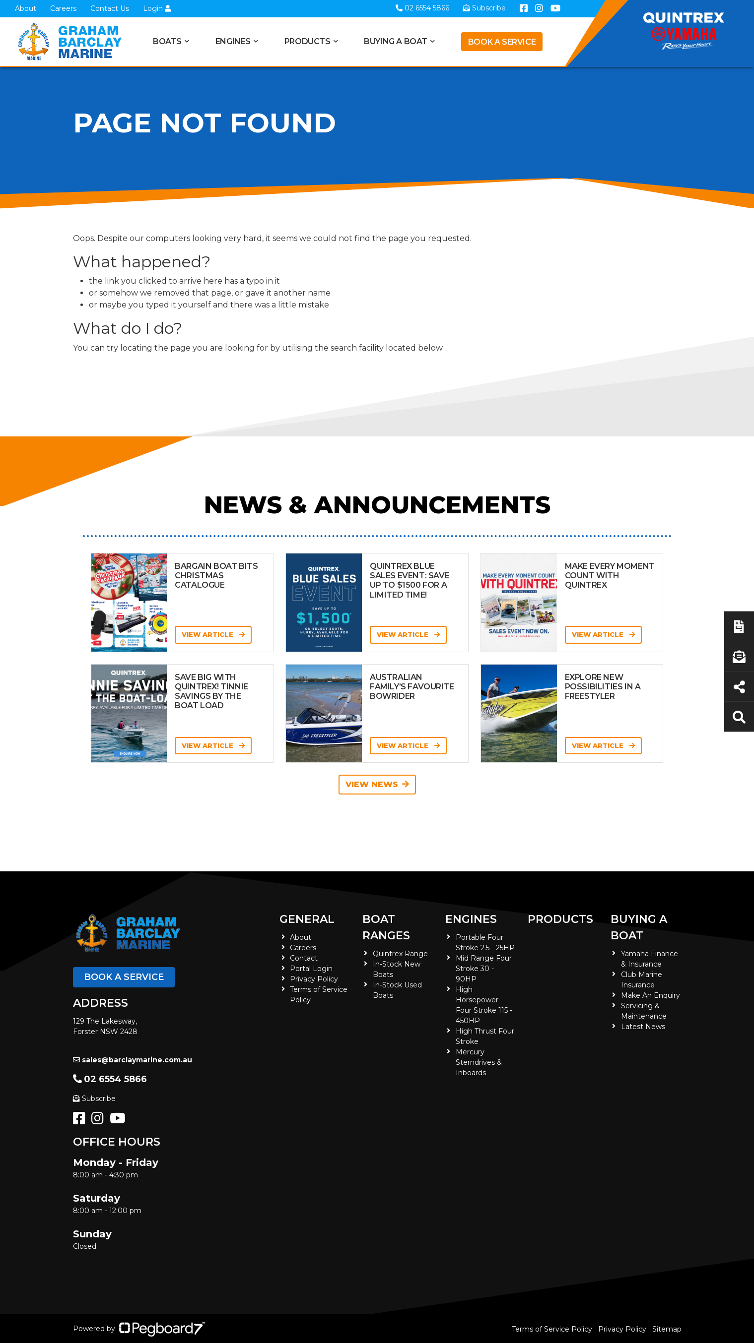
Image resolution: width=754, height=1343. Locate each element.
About (25, 8)
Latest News (643, 1026)
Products (307, 41)
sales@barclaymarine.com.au (132, 1059)
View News (377, 784)
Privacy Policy (314, 979)
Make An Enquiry (650, 995)
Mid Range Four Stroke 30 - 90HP (484, 968)
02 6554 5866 (110, 1079)
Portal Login (311, 968)
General (307, 919)
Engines (233, 41)
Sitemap (667, 1329)
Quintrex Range (400, 953)
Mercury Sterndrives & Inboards (479, 1062)
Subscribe (94, 1098)
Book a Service (502, 42)
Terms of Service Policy (552, 1329)
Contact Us (109, 8)
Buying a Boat (395, 41)
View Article (213, 634)
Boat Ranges (386, 927)
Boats (167, 41)
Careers (63, 8)
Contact (304, 958)
